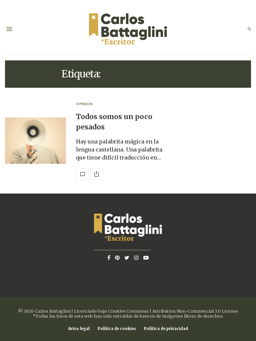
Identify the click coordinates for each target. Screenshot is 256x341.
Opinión (84, 103)
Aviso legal (79, 329)
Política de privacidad (166, 329)
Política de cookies (117, 329)
